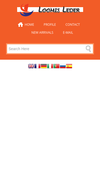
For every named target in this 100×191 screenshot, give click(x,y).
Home (29, 24)
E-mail (68, 32)
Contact (72, 24)
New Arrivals (42, 32)
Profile (50, 24)
